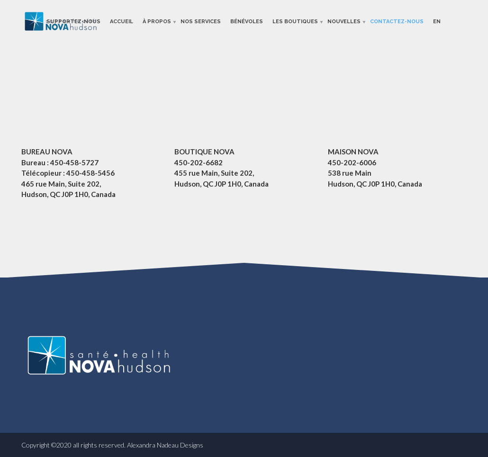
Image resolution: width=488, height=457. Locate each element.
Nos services (201, 21)
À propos (157, 21)
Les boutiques (295, 21)
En (437, 21)
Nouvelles (344, 21)
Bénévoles (246, 21)
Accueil (121, 21)
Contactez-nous (397, 21)
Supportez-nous (73, 21)
